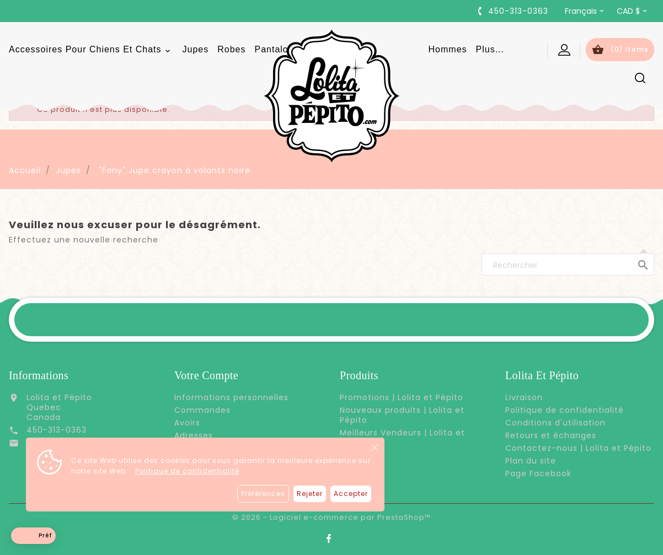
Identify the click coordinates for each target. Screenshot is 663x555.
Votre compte (206, 375)
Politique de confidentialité (187, 471)
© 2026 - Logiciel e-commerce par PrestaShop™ (331, 517)
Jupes (196, 49)
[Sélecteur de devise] (632, 11)
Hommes (448, 49)
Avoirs (187, 422)
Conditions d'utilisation (555, 422)
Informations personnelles (231, 397)
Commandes (202, 410)
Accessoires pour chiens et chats (91, 50)
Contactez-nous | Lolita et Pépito (578, 448)
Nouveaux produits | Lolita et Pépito (402, 415)
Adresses (193, 435)
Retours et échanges (550, 435)
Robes (231, 49)
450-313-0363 (56, 429)
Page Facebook (538, 473)
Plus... (490, 49)
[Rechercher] (568, 265)
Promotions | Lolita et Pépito (401, 397)
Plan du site (530, 460)
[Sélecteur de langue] (585, 11)
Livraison (524, 397)
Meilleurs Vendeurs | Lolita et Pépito (402, 437)
